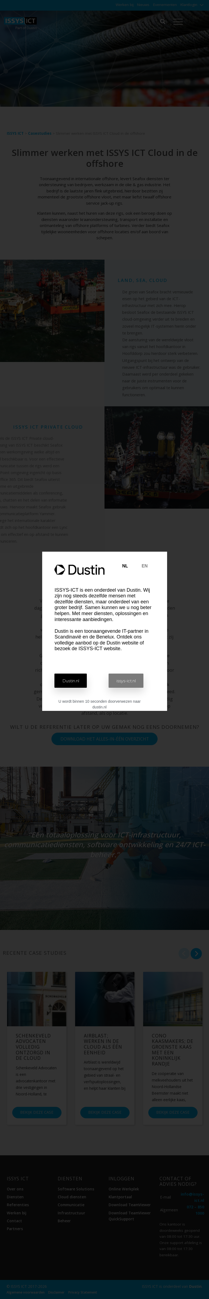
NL (125, 566)
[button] (72, 681)
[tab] (125, 566)
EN (144, 566)
